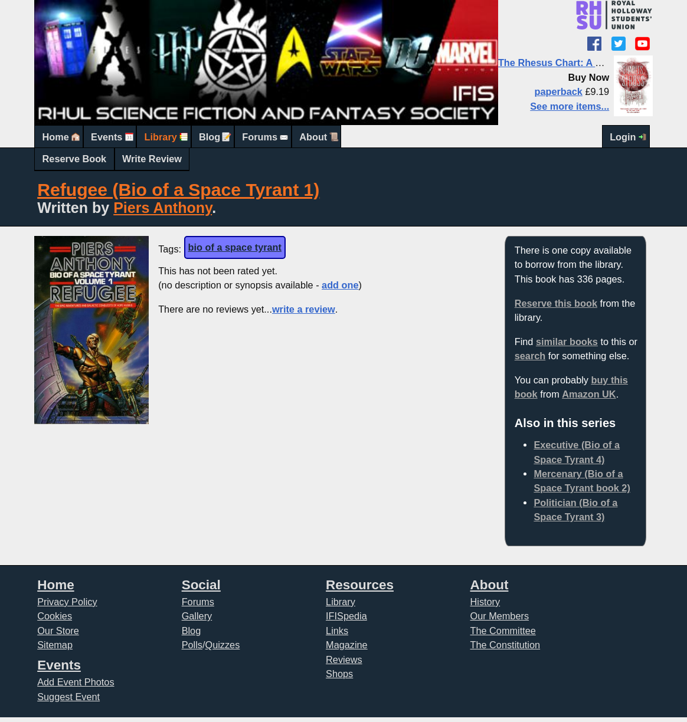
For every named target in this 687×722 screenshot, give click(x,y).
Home (55, 137)
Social (201, 584)
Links (337, 630)
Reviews (344, 659)
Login (623, 137)
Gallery (197, 616)
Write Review (152, 158)
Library (161, 137)
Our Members (499, 616)
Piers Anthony (162, 207)
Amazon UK (589, 394)
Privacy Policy (67, 601)
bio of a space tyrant (235, 247)
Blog (209, 137)
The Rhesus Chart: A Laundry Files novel (591, 62)
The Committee (503, 630)
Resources (360, 584)
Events (106, 137)
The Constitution (505, 644)
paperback (558, 91)
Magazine (347, 644)
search (530, 355)
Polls (192, 644)
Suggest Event (68, 696)
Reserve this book (556, 303)
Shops (339, 673)
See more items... (569, 106)
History (485, 601)
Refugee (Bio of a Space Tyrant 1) (178, 189)
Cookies (54, 616)
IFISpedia (346, 616)
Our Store (58, 630)
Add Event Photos (75, 682)
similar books (567, 341)
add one (340, 285)
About (313, 137)
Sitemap (55, 644)
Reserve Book (74, 158)
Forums (259, 137)
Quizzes (222, 644)
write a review (303, 309)
